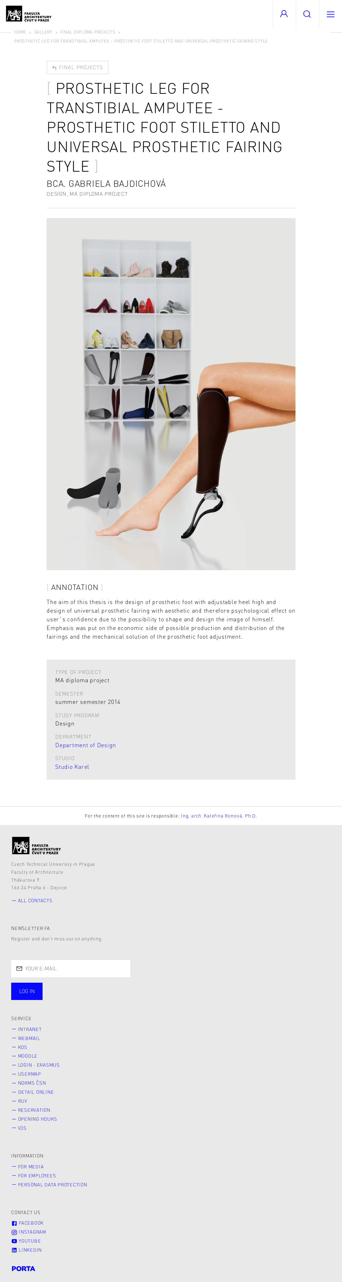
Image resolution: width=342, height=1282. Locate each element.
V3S (22, 1128)
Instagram (28, 1232)
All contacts (35, 900)
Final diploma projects (87, 32)
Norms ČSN (32, 1083)
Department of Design (85, 745)
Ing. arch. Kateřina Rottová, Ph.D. (219, 816)
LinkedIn (26, 1250)
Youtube (26, 1241)
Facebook (27, 1223)
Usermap (29, 1074)
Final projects (77, 67)
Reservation (34, 1110)
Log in (27, 991)
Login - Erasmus (39, 1065)
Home (20, 32)
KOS (22, 1047)
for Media (31, 1166)
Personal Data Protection (52, 1185)
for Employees (37, 1176)
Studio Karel (72, 766)
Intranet (30, 1029)
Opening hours (37, 1119)
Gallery (43, 32)
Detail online (36, 1092)
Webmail (29, 1038)
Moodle (28, 1056)
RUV (22, 1101)
